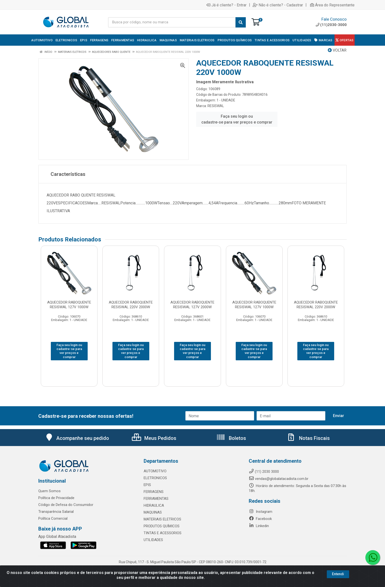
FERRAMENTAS (156, 498)
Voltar (337, 50)
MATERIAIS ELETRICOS (162, 519)
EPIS (147, 485)
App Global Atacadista (57, 536)
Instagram (260, 511)
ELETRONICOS (155, 478)
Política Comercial (53, 518)
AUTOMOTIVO (155, 471)
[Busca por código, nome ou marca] (172, 22)
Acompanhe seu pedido (77, 438)
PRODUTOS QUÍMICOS (161, 526)
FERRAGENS (154, 491)
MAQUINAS (153, 512)
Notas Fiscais (308, 438)
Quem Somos (49, 491)
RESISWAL (215, 106)
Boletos (231, 438)
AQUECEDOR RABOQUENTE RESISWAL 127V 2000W (192, 304)
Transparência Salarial (56, 511)
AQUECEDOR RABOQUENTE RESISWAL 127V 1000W (69, 304)
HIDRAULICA (154, 505)
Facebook (260, 519)
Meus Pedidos (154, 438)
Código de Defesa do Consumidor (65, 505)
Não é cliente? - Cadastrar (278, 5)
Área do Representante (332, 5)
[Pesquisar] (240, 22)
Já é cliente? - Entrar (226, 5)
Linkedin (259, 526)
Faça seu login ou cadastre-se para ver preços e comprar (236, 119)
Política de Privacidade (56, 498)
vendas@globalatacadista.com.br (278, 478)
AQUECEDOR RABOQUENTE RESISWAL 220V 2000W (131, 304)
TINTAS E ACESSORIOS (162, 533)
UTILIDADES (153, 540)
